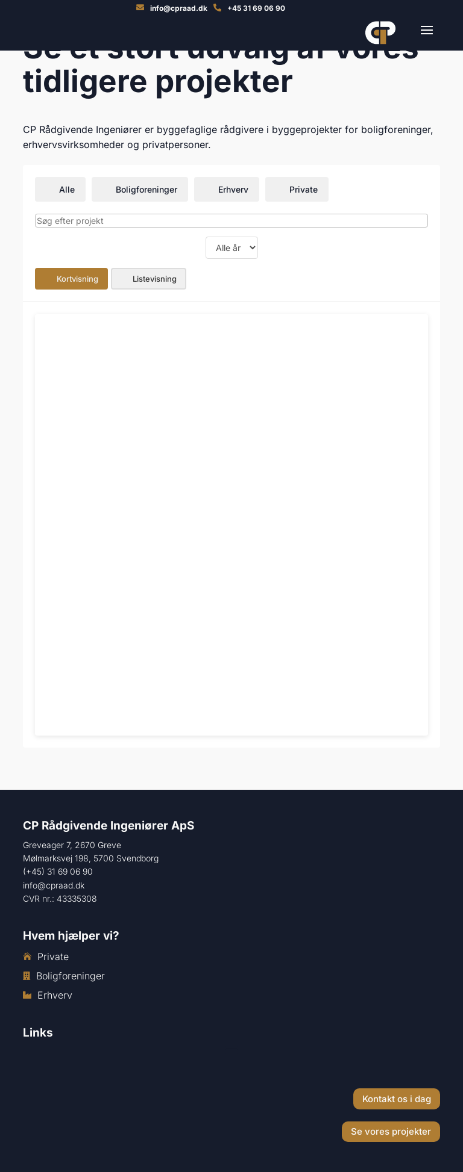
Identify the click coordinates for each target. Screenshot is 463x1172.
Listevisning (149, 279)
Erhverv (226, 189)
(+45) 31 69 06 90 (58, 871)
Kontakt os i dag (396, 1099)
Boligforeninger (139, 189)
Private (297, 189)
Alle (60, 189)
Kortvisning (71, 279)
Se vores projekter (391, 1131)
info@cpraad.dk (53, 885)
